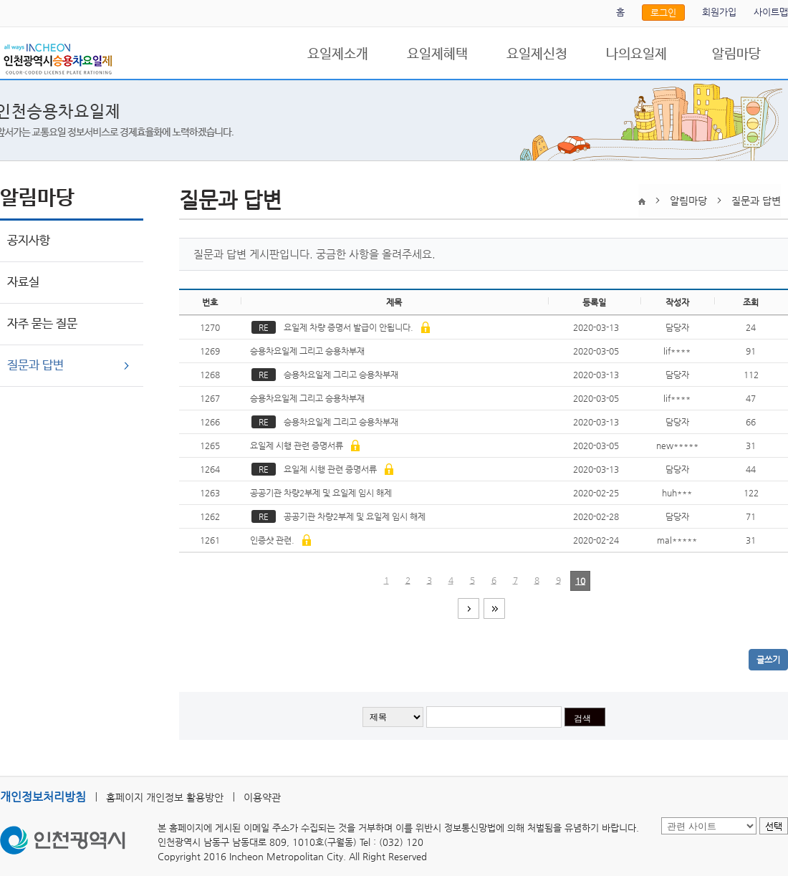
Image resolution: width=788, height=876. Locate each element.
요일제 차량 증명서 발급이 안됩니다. (340, 327)
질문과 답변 (35, 365)
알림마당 (736, 54)
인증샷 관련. (279, 540)
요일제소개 (337, 54)
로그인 (663, 12)
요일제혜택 (437, 54)
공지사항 (28, 241)
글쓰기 (768, 660)
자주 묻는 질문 (42, 324)
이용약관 (262, 797)
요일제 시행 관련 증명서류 (304, 446)
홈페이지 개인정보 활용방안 (165, 797)
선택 (773, 826)
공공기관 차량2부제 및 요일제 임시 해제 (322, 493)
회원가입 (719, 11)
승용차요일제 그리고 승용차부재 (308, 351)
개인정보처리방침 (43, 797)
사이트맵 (771, 11)
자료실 (23, 282)
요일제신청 (536, 54)
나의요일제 (636, 54)
